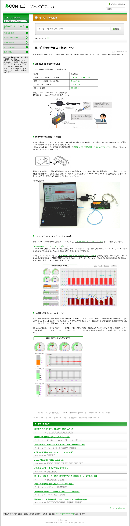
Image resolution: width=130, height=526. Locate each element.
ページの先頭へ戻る (119, 508)
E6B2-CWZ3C (51, 479)
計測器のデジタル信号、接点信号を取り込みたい (54, 429)
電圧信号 (73, 448)
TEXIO (49, 495)
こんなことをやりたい (53, 413)
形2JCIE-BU (75, 81)
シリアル (64, 463)
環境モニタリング (93, 418)
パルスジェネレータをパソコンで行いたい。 (52, 468)
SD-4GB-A (75, 88)
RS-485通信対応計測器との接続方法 (49, 460)
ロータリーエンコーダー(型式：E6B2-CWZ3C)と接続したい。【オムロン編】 (66, 476)
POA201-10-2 (76, 85)
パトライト (51, 455)
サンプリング (51, 502)
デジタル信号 (51, 432)
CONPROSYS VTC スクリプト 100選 (89, 242)
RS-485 (57, 463)
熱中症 (74, 418)
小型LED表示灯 (62, 487)
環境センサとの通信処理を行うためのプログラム (92, 147)
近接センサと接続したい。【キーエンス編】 (52, 437)
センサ (65, 413)
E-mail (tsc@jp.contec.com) (64, 514)
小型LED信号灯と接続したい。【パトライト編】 (54, 484)
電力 (81, 463)
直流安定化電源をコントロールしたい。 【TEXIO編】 (57, 492)
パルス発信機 (51, 471)
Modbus (49, 463)
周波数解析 (64, 448)
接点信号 (61, 432)
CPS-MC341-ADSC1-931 (80, 78)
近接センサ (79, 440)
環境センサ (82, 413)
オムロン (49, 418)
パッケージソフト (53, 448)
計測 (76, 463)
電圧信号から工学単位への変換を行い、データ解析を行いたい (59, 445)
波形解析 (70, 502)
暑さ (65, 418)
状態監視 (69, 432)
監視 (71, 463)
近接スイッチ (69, 440)
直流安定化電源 (59, 495)
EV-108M (50, 440)
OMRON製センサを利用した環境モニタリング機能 (77, 256)
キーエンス (59, 440)
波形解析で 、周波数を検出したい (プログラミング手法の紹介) (60, 499)
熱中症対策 (73, 413)
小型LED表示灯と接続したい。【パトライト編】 (54, 452)
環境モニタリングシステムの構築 (99, 413)
